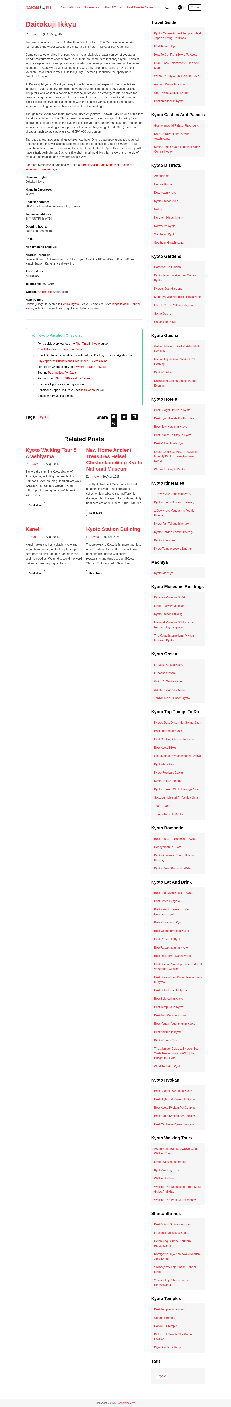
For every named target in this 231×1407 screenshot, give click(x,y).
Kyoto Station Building (113, 529)
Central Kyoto (70, 304)
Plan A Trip (113, 7)
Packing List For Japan (63, 372)
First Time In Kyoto (88, 343)
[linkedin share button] (134, 417)
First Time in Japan (140, 7)
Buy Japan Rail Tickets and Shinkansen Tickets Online (72, 361)
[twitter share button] (124, 417)
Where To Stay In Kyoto (91, 366)
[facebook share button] (114, 417)
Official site (45, 291)
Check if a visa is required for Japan (60, 349)
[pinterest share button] (114, 423)
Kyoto (34, 34)
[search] (167, 7)
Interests (92, 7)
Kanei (32, 529)
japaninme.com (126, 1403)
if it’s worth (88, 390)
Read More (35, 505)
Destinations (70, 7)
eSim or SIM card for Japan (72, 378)
